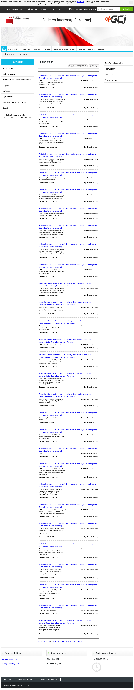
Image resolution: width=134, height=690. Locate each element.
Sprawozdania (111, 80)
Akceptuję (131, 2)
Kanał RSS (57, 9)
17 (76, 641)
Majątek (6, 91)
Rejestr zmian (102, 49)
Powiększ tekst (76, 9)
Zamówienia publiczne (115, 63)
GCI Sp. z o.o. (8, 68)
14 (68, 641)
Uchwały (109, 74)
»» (83, 641)
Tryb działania (9, 96)
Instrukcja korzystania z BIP (64, 49)
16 (74, 641)
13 (65, 641)
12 (63, 641)
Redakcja (26, 49)
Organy (6, 85)
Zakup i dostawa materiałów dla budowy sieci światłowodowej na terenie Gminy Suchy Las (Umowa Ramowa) (65, 284)
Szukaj (127, 9)
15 (71, 641)
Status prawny (9, 74)
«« (39, 641)
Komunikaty (110, 69)
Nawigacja (11, 54)
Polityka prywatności (41, 49)
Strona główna (14, 49)
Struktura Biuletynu (13, 9)
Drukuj (94, 66)
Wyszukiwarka (90, 9)
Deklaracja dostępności (48, 680)
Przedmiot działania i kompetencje (18, 79)
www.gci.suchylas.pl (9, 659)
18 (79, 641)
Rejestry (6, 108)
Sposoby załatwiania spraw (14, 102)
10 (57, 641)
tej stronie (80, 2)
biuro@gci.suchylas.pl (10, 663)
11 (60, 641)
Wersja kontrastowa (37, 9)
